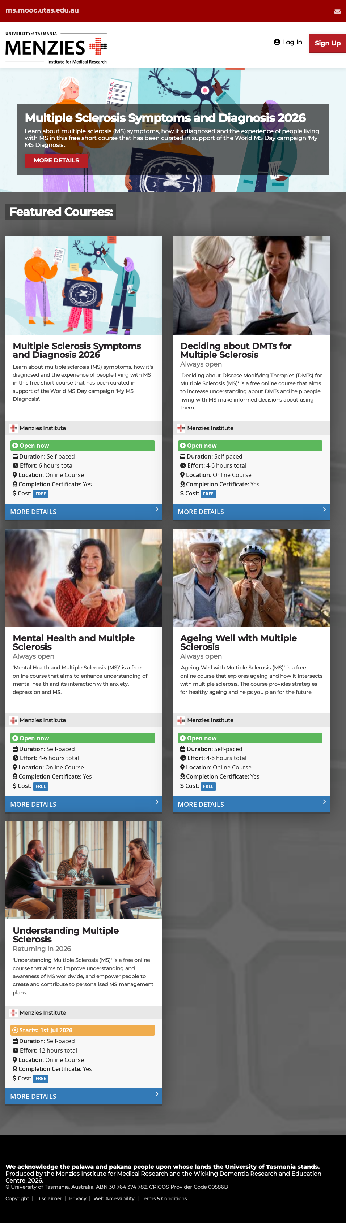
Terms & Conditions (164, 1198)
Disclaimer (49, 1198)
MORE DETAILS (57, 159)
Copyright (17, 1198)
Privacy (77, 1198)
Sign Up (328, 43)
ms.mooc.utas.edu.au (42, 10)
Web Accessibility (113, 1198)
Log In (288, 42)
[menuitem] (337, 11)
